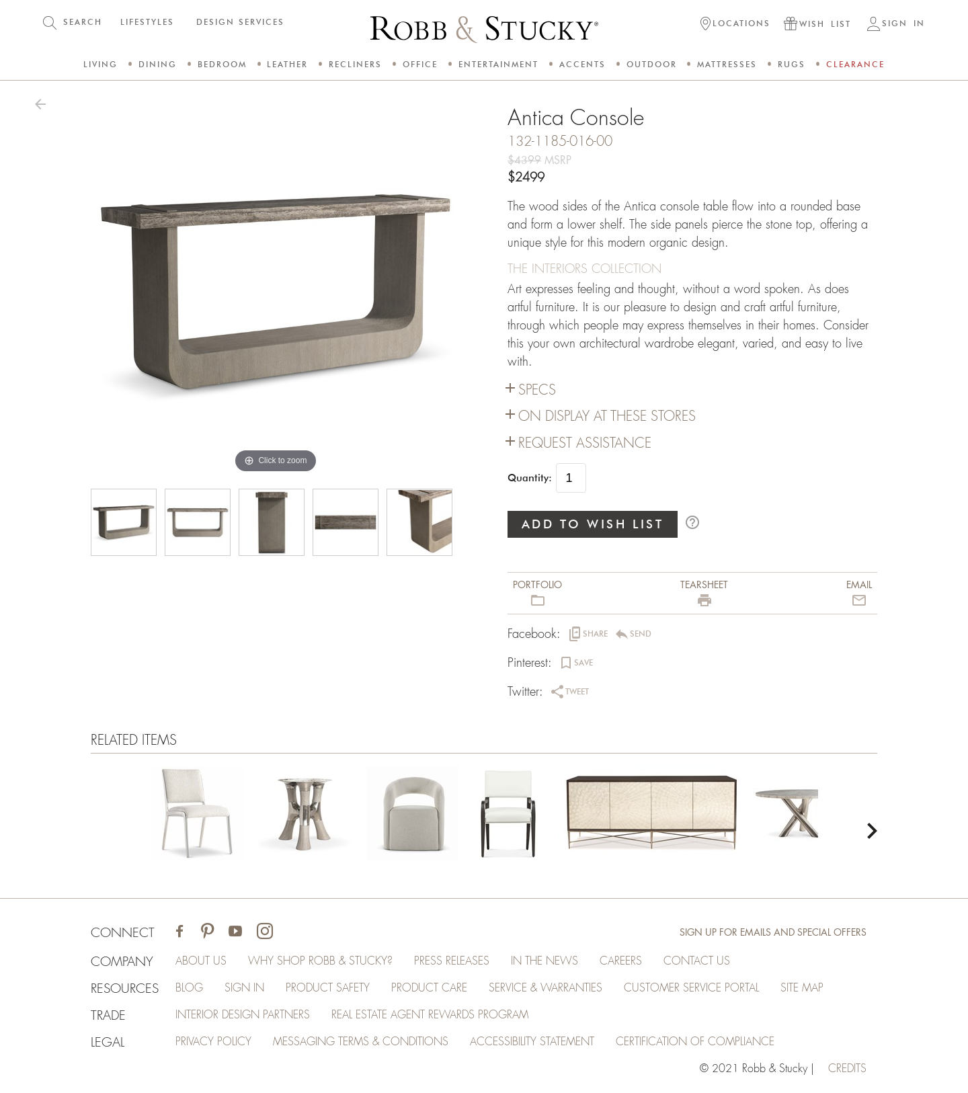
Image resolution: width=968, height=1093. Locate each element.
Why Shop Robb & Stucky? (320, 961)
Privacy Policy (213, 1042)
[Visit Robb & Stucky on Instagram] (265, 932)
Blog (189, 988)
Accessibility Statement (532, 1042)
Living (100, 64)
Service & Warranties (545, 988)
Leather (287, 64)
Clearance (855, 64)
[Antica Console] (197, 816)
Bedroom (222, 64)
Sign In (244, 988)
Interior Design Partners (242, 1015)
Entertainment (498, 64)
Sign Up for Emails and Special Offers (773, 932)
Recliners (355, 64)
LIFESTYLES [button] (147, 22)
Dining (157, 64)
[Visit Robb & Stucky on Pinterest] (207, 932)
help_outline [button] (692, 522)
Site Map (801, 988)
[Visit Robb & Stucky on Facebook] (179, 932)
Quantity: (530, 478)
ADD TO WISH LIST (593, 524)
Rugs (791, 64)
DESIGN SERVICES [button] (240, 22)
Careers (621, 961)
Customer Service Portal (691, 988)
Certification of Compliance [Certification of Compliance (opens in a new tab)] (695, 1042)
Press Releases (451, 961)
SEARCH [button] (82, 22)
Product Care (429, 988)
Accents (582, 64)
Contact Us (696, 961)
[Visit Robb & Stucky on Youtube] (235, 932)
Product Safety (328, 988)
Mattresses (727, 64)
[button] (735, 25)
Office (420, 64)
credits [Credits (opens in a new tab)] (847, 1068)
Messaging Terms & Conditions (360, 1042)
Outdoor (652, 64)
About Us (201, 961)
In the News (544, 961)
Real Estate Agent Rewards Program (429, 1015)
